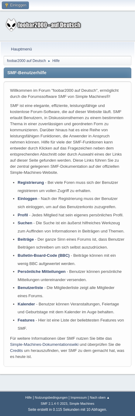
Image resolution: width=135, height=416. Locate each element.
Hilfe (28, 397)
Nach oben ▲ (100, 397)
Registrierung (31, 182)
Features (26, 320)
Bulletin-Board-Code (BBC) (44, 255)
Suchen (25, 223)
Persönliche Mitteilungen (42, 271)
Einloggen (27, 198)
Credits (16, 350)
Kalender (26, 304)
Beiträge (26, 239)
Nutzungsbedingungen (51, 397)
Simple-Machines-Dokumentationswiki (44, 344)
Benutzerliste (30, 287)
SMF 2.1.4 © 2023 (54, 403)
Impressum (79, 397)
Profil (23, 215)
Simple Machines (81, 403)
